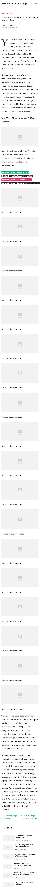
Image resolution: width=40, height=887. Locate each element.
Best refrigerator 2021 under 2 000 (16, 179)
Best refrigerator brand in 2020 (15, 172)
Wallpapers (6, 13)
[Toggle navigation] (35, 3)
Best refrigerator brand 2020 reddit (17, 176)
